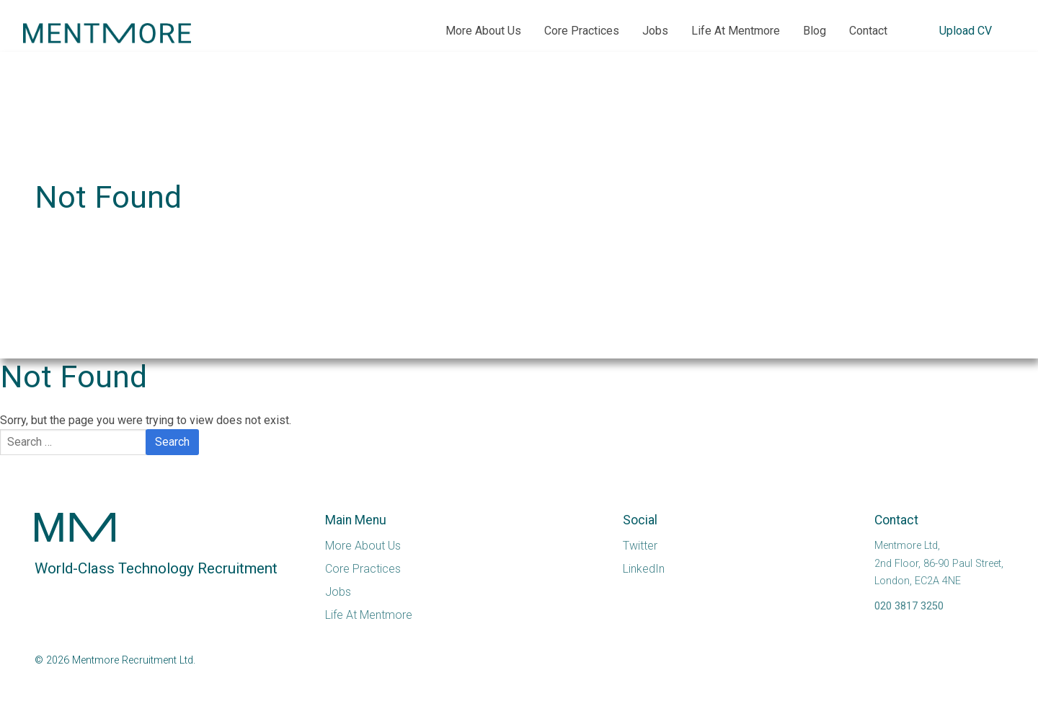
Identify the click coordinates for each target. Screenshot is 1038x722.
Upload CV (965, 31)
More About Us (483, 31)
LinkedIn (644, 569)
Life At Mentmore (735, 31)
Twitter (640, 545)
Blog (814, 31)
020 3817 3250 (909, 606)
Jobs (655, 31)
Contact (868, 31)
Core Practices (581, 31)
